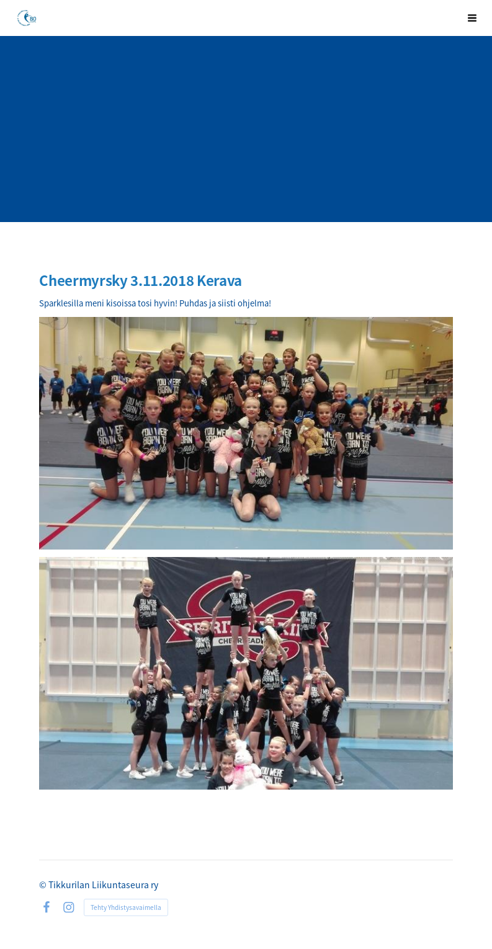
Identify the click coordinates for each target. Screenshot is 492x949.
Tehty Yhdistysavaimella (126, 907)
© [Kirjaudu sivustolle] (43, 884)
